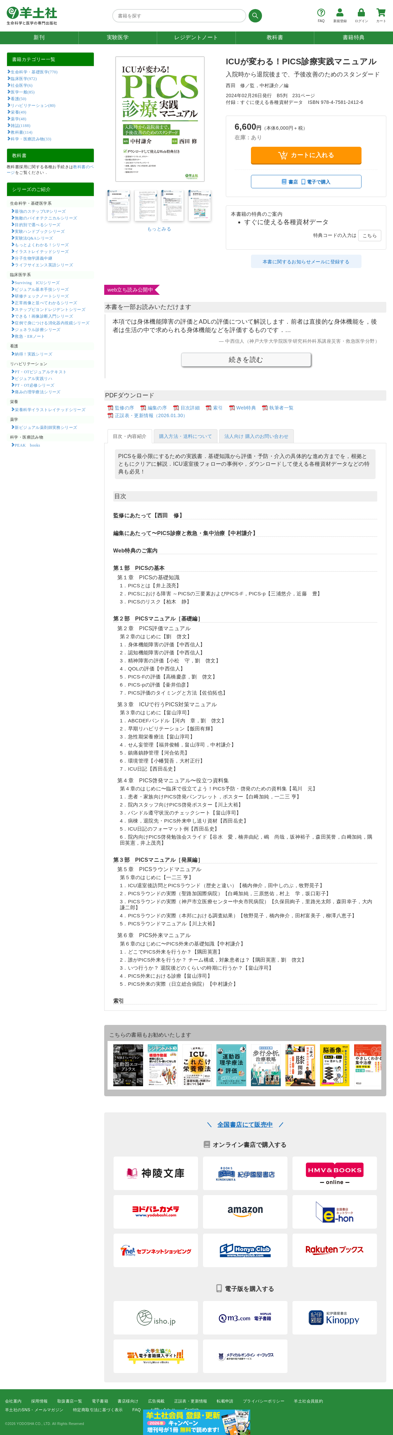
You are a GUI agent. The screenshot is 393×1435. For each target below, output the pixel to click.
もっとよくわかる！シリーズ (42, 245)
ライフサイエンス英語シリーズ (44, 265)
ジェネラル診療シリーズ (37, 329)
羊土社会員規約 (308, 1401)
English (192, 1410)
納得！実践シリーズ (33, 354)
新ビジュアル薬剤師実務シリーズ (46, 427)
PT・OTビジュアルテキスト (41, 372)
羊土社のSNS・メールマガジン (34, 1410)
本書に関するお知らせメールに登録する (306, 261)
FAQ (136, 1410)
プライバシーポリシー (263, 1401)
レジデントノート (196, 37)
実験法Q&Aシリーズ (34, 238)
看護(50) (18, 98)
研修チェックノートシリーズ (42, 296)
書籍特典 (354, 37)
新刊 (39, 37)
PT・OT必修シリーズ (34, 385)
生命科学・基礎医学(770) (34, 72)
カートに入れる (306, 155)
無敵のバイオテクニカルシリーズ (46, 218)
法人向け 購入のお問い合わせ (256, 436)
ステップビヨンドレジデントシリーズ (50, 309)
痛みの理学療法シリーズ (37, 392)
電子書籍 (100, 1401)
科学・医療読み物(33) (31, 139)
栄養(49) (18, 112)
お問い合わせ (162, 1410)
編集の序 (157, 407)
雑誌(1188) (20, 125)
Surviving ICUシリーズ (37, 282)
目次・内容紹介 (130, 436)
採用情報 (39, 1401)
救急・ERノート (30, 336)
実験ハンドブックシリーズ (40, 231)
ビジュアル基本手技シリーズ (42, 289)
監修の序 (124, 407)
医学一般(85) (23, 92)
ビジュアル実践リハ (33, 378)
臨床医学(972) (24, 78)
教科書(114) (21, 132)
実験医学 (118, 37)
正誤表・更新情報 (190, 1401)
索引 (218, 407)
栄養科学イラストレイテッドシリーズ (50, 409)
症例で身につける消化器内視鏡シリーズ (52, 323)
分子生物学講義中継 (33, 258)
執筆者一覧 (281, 407)
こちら (370, 235)
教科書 (275, 37)
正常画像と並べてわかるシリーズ (46, 303)
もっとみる (159, 229)
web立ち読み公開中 (130, 289)
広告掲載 (156, 1401)
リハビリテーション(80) (33, 105)
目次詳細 (190, 407)
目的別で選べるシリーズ (37, 224)
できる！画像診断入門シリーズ (44, 316)
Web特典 (246, 407)
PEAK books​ (27, 445)
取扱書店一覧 (69, 1401)
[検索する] (254, 15)
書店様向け (128, 1401)
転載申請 (225, 1401)
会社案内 (13, 1401)
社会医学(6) (21, 85)
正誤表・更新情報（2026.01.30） (151, 415)
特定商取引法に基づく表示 (98, 1410)
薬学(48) (18, 119)
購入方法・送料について (185, 436)
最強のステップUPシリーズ (40, 211)
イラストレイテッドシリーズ (42, 251)
